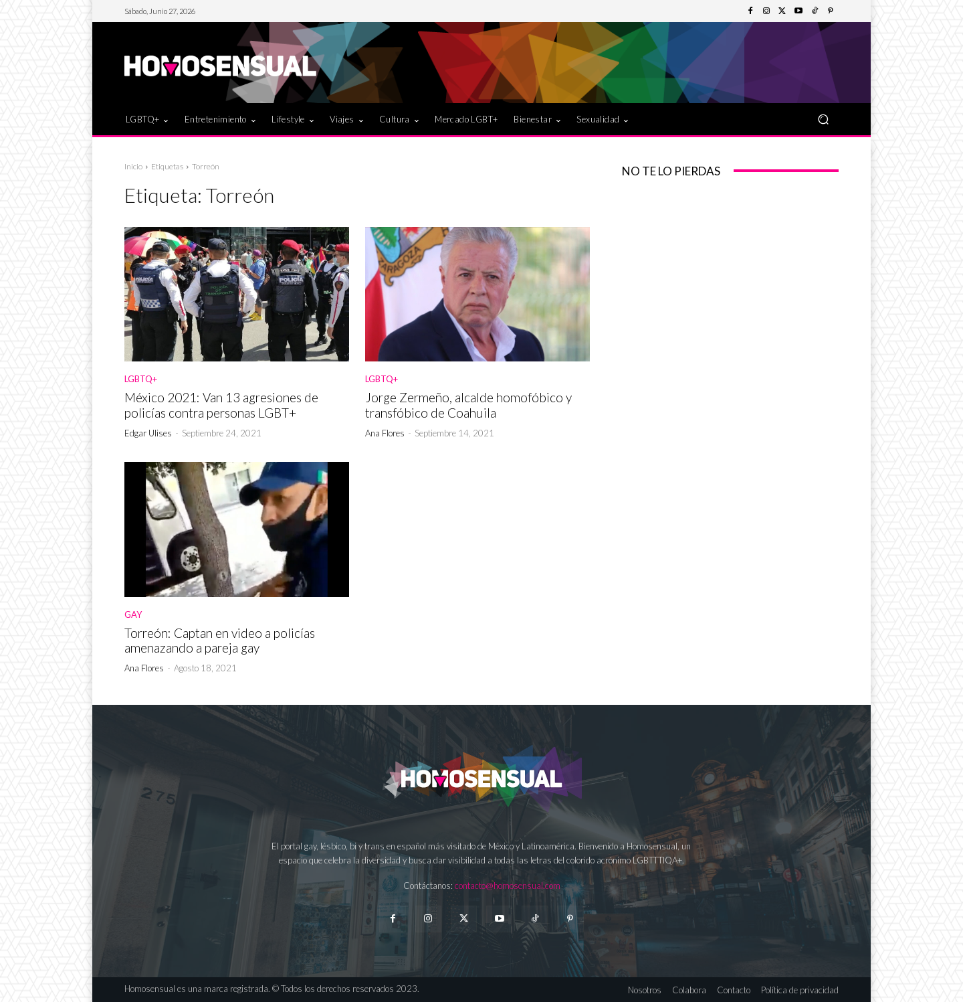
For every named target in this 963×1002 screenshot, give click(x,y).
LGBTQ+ (140, 379)
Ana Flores (385, 433)
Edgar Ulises (148, 433)
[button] (823, 119)
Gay (133, 614)
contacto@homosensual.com (507, 885)
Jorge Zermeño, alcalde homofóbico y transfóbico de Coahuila (468, 405)
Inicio (133, 166)
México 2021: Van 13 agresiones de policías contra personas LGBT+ (221, 405)
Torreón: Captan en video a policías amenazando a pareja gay (219, 640)
